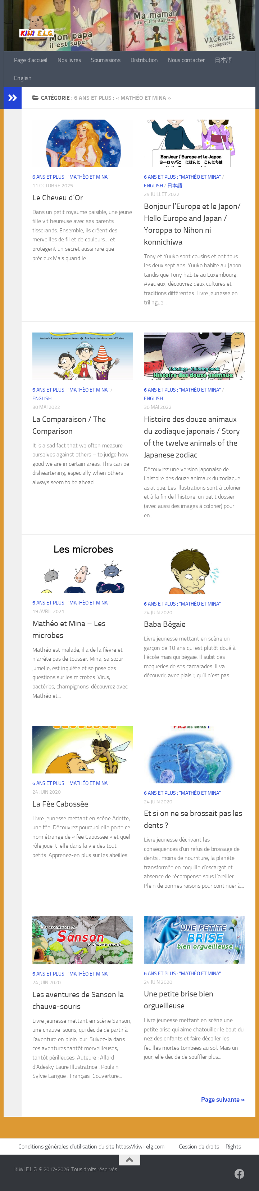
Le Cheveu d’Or (57, 197)
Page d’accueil (30, 60)
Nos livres (69, 60)
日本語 (223, 60)
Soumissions (106, 60)
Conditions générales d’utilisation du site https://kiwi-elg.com (92, 1146)
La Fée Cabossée (60, 804)
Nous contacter (186, 60)
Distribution (144, 60)
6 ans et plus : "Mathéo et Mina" (70, 177)
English (23, 78)
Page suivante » (223, 1099)
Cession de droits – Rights (210, 1146)
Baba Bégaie (165, 624)
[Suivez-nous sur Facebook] (240, 1174)
